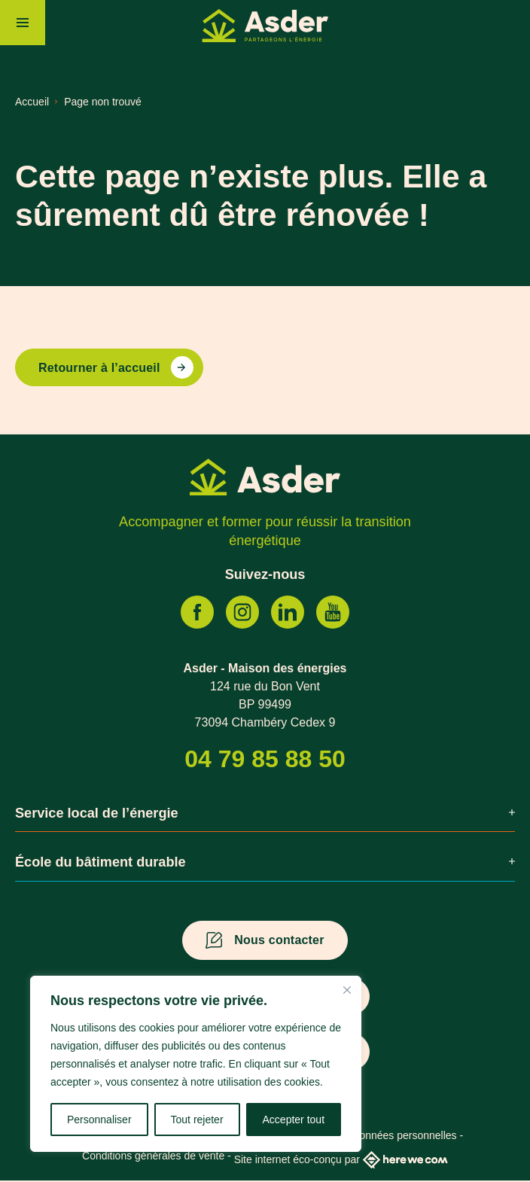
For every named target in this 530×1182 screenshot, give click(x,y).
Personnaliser (99, 1119)
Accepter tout (294, 1119)
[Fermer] (347, 990)
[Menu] (22, 22)
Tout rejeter (197, 1119)
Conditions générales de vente (153, 1157)
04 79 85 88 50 (265, 759)
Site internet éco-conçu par (341, 1161)
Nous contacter (279, 941)
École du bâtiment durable (265, 863)
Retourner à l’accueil (99, 368)
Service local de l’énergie (265, 813)
